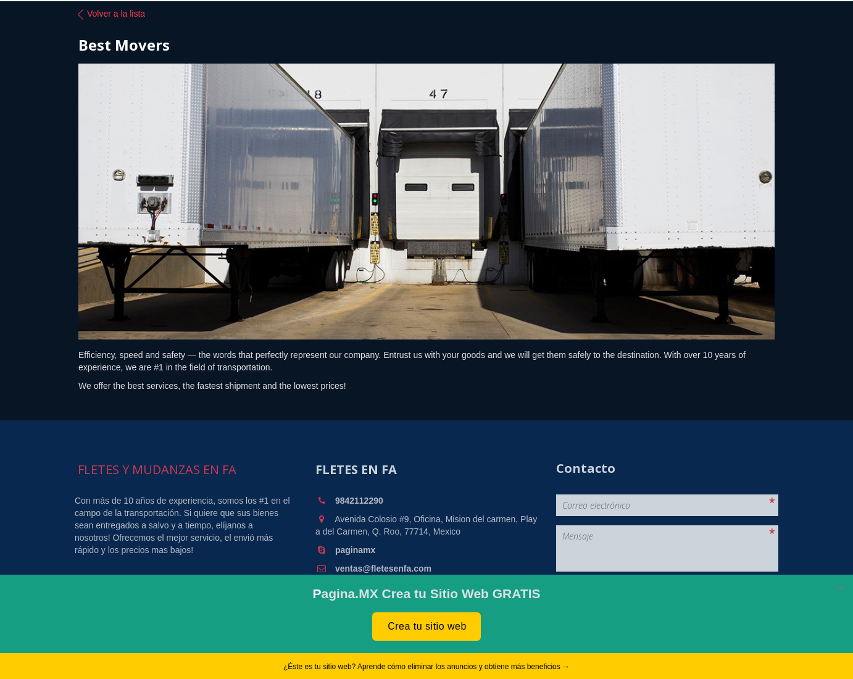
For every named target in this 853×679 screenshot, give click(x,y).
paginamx (355, 550)
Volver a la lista (110, 14)
